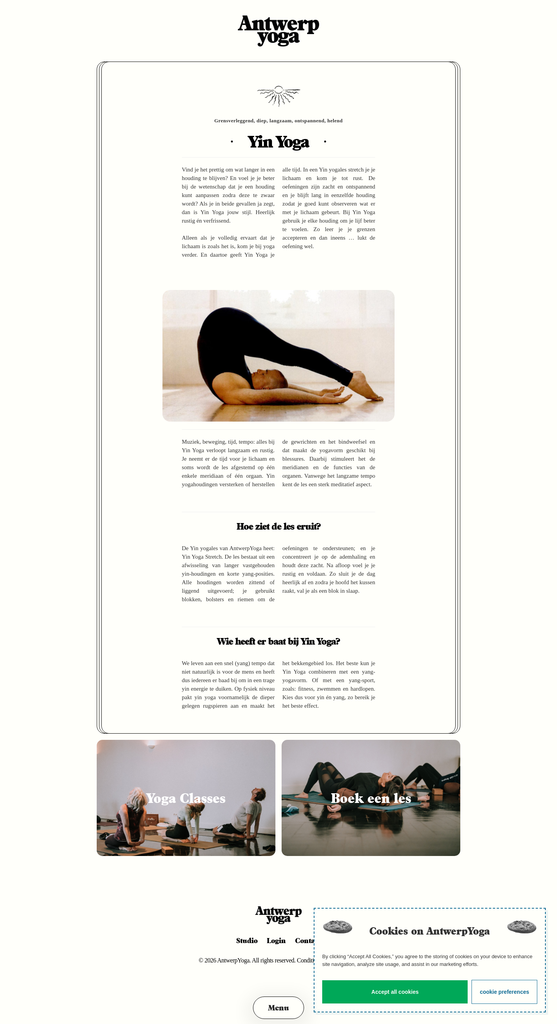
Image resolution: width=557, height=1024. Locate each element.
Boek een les (371, 797)
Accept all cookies (395, 992)
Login (276, 940)
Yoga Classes (186, 797)
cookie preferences (504, 992)
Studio (247, 940)
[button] (278, 1008)
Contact (308, 940)
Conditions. (311, 960)
